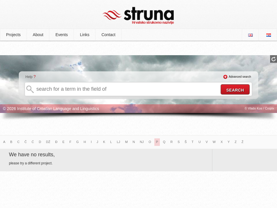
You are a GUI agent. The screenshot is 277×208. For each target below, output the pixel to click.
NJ (142, 142)
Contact (108, 34)
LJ (118, 142)
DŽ (48, 142)
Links (84, 34)
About (38, 34)
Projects (13, 34)
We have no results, (32, 154)
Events (61, 34)
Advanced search (240, 76)
